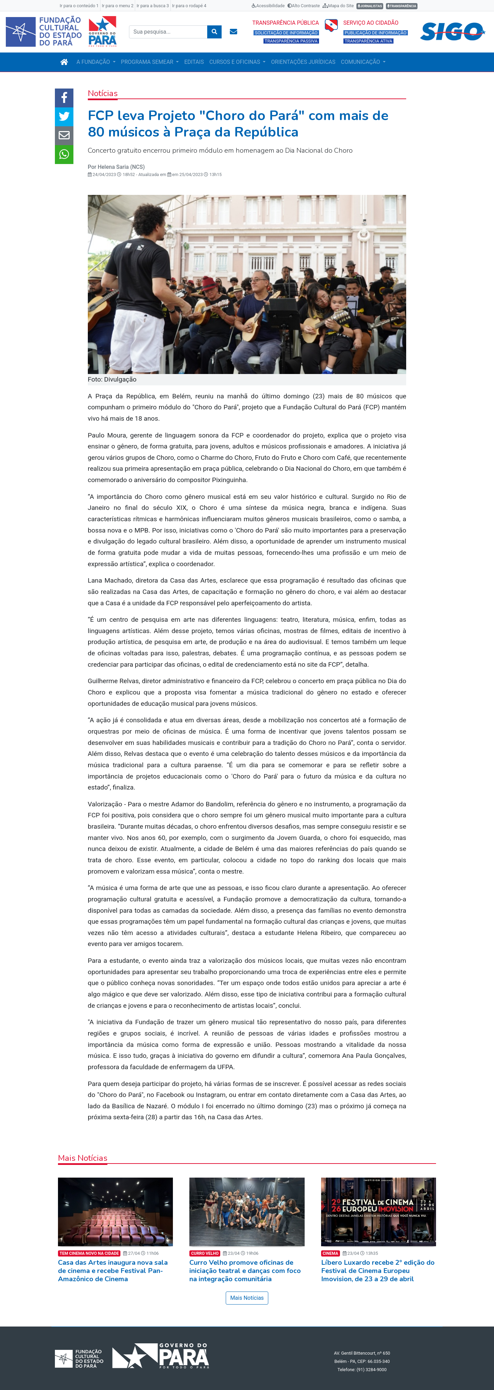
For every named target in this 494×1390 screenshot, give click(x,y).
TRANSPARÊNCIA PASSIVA (291, 41)
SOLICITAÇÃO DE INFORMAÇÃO (286, 32)
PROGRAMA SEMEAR (148, 62)
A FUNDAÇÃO (94, 62)
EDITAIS (194, 62)
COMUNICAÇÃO (361, 62)
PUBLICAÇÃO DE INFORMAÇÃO (376, 32)
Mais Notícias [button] (247, 1298)
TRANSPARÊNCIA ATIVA (368, 41)
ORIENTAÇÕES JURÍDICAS (303, 62)
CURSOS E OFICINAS (235, 62)
